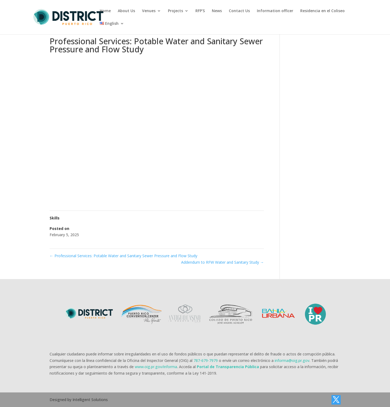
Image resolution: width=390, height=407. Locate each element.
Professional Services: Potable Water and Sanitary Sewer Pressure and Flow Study (123, 255)
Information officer (275, 11)
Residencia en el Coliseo (322, 11)
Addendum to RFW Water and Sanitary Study (222, 262)
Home (105, 11)
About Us (126, 11)
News (217, 11)
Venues (149, 11)
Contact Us (239, 11)
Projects (175, 11)
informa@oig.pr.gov (292, 360)
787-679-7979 (206, 360)
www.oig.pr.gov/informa (156, 366)
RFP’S (200, 11)
